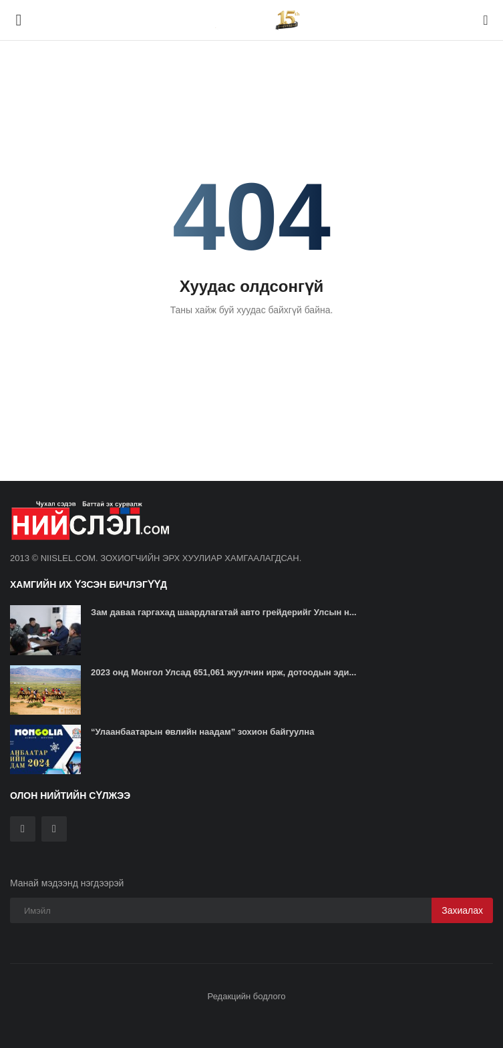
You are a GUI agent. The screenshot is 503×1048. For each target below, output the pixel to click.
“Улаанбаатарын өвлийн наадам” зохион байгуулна (202, 732)
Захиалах (462, 910)
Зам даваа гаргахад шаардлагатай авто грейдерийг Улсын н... (224, 612)
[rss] (54, 829)
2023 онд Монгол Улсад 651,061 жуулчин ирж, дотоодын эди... (223, 672)
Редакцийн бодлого (247, 996)
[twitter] (22, 829)
